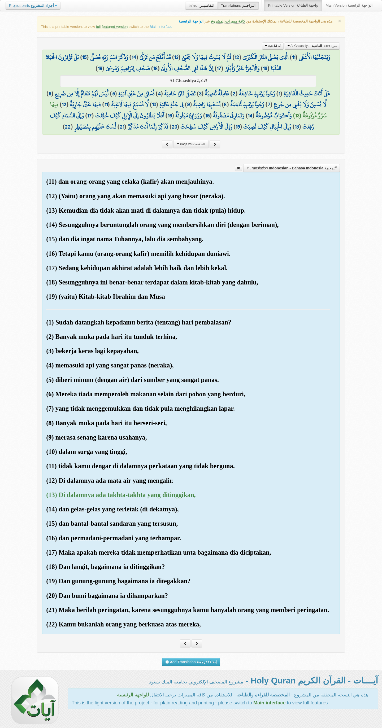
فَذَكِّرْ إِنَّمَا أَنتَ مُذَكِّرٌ (148, 127)
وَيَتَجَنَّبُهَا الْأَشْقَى (314, 57)
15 (84, 57)
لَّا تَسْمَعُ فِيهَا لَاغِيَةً (130, 104)
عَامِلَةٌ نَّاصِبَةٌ (217, 93)
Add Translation (191, 662)
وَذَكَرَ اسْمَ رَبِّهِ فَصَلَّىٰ (109, 57)
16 (265, 68)
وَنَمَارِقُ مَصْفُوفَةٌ (228, 115)
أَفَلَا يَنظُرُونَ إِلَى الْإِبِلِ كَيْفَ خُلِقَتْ (129, 115)
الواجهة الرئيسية (191, 21)
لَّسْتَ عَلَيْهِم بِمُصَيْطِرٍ (95, 127)
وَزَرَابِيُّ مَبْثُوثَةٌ (188, 115)
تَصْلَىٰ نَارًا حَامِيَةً (180, 93)
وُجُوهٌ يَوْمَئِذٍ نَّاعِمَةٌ (247, 104)
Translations (238, 5)
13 (176, 57)
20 (174, 127)
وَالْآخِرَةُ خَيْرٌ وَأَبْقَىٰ (241, 68)
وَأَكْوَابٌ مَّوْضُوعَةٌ (274, 115)
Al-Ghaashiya (312, 46)
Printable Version (293, 5)
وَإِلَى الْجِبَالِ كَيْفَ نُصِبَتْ (267, 127)
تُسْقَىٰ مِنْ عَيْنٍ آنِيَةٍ (136, 93)
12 (237, 57)
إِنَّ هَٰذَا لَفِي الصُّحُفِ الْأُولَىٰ (187, 68)
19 (100, 68)
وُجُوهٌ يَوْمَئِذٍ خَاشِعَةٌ (257, 93)
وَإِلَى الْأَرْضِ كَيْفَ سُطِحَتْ (206, 127)
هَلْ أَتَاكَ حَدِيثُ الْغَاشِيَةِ (307, 93)
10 (154, 104)
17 (219, 68)
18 (155, 68)
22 (68, 127)
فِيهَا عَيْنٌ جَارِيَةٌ (85, 104)
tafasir (201, 5)
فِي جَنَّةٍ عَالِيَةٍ (171, 104)
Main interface (161, 27)
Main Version (349, 5)
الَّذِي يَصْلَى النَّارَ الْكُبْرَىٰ (265, 57)
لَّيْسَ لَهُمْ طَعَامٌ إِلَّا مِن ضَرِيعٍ (81, 93)
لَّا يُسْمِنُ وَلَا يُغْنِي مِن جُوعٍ (300, 104)
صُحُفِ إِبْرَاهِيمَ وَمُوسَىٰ (128, 68)
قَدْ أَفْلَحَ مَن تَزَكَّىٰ (155, 57)
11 (293, 57)
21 (122, 127)
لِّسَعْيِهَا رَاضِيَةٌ (206, 104)
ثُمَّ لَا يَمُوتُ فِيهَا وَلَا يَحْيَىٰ (206, 57)
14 (134, 57)
